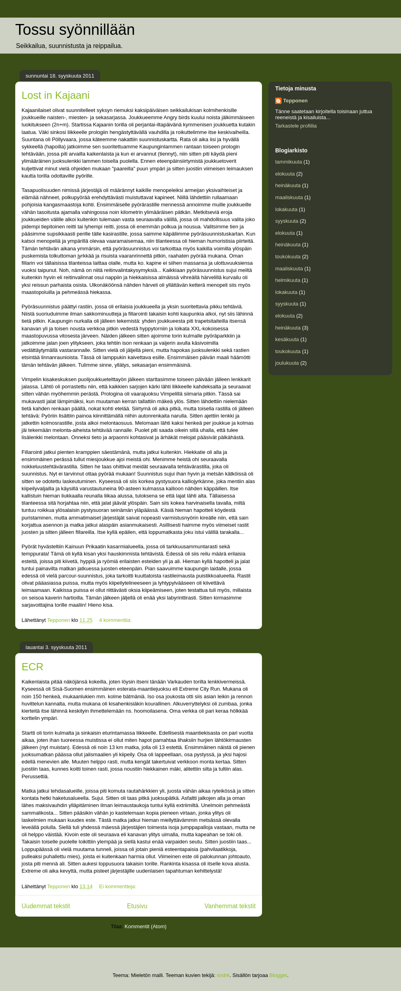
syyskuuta (286, 221)
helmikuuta (287, 280)
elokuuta (285, 174)
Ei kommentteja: (118, 886)
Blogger (278, 975)
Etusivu (137, 906)
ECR (33, 667)
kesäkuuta (287, 339)
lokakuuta (286, 209)
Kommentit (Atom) (146, 926)
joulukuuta (287, 363)
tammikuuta (288, 162)
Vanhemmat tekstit (230, 906)
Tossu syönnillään (75, 29)
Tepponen (295, 101)
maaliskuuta (289, 197)
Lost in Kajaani (56, 95)
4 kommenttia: (116, 620)
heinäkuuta (288, 185)
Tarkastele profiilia (296, 126)
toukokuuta (288, 257)
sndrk (223, 975)
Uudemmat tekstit (46, 906)
